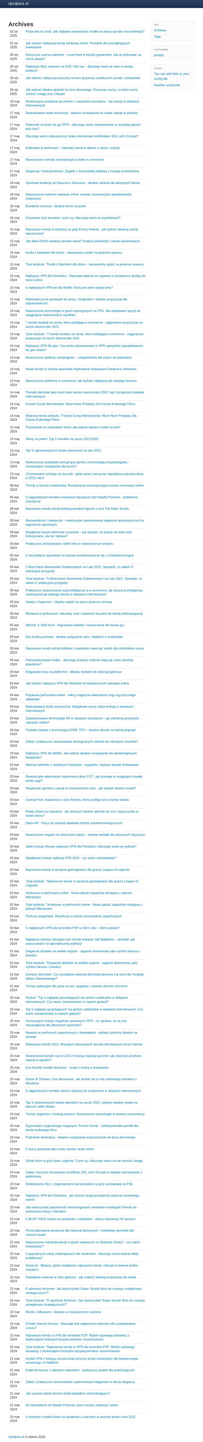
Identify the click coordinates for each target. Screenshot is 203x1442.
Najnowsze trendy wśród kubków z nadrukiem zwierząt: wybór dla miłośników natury (85, 648)
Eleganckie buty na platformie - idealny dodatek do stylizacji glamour (74, 672)
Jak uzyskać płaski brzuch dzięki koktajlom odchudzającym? (68, 1393)
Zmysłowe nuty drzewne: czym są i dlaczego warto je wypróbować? (73, 218)
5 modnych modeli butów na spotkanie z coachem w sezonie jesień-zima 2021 (81, 1417)
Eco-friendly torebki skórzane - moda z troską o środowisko (67, 1067)
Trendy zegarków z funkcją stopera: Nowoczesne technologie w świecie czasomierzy (85, 1114)
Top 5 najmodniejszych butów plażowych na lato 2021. (64, 450)
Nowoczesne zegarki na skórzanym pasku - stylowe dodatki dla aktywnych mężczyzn (85, 834)
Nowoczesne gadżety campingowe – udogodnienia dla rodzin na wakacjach (79, 357)
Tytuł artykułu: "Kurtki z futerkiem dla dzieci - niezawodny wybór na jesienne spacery (85, 264)
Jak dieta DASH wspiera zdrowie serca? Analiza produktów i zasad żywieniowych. (83, 241)
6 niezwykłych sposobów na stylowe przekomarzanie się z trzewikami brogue (80, 555)
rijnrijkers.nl (18, 3)
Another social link (167, 85)
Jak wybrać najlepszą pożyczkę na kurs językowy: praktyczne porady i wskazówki (83, 78)
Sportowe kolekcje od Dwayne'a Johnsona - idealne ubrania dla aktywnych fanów (83, 183)
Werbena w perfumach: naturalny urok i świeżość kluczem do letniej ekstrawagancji (84, 613)
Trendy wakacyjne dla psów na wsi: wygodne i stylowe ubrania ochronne (76, 986)
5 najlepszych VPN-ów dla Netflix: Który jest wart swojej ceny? (69, 287)
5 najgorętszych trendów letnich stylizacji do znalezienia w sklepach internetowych (83, 1091)
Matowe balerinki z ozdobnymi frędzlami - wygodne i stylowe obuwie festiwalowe (82, 764)
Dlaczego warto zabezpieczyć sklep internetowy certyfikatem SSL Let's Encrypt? (82, 136)
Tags (157, 36)
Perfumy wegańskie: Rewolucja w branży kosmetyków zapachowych (74, 916)
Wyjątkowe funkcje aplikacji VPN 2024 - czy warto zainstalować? (71, 858)
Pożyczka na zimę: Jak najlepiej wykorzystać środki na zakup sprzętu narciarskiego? (85, 31)
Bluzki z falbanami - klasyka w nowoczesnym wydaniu (63, 1312)
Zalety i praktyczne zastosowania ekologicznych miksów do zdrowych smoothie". (82, 741)
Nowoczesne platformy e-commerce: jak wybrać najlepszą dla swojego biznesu (81, 380)
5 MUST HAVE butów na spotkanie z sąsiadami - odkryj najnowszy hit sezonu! (80, 1219)
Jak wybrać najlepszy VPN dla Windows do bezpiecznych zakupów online (77, 683)
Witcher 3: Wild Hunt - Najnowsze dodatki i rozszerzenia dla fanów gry (75, 625)
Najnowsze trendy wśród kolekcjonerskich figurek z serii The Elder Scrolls (77, 508)
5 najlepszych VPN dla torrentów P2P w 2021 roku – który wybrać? (73, 928)
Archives (160, 30)
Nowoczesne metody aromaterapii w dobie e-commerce (65, 159)
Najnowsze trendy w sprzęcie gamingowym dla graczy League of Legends (78, 869)
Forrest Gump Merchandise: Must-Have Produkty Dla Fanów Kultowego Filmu (80, 404)
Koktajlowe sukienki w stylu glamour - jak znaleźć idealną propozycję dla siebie (81, 1277)
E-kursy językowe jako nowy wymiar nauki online (60, 1149)
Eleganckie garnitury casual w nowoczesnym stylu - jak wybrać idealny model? (81, 788)
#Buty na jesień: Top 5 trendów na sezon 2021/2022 (62, 439)
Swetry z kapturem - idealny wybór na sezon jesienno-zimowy (69, 602)
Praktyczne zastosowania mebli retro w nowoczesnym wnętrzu (69, 543)
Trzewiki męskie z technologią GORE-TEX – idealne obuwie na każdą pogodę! (81, 730)
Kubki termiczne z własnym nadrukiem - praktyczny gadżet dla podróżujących (80, 1370)
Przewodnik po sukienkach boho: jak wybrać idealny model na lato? (73, 427)
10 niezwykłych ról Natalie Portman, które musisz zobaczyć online (72, 1405)
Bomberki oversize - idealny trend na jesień (56, 206)
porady (159, 55)
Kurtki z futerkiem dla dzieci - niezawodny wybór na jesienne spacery (74, 252)
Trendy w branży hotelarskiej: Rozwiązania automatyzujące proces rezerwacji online (85, 485)
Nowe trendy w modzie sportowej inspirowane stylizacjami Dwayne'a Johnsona (81, 369)
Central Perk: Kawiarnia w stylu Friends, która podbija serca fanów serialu (77, 799)
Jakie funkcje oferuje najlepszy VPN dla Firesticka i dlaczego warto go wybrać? (81, 846)
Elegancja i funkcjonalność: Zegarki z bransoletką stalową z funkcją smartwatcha (82, 171)
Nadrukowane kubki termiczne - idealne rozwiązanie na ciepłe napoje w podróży (82, 113)
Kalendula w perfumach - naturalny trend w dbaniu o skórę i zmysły (73, 148)
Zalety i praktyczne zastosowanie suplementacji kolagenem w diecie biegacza (80, 1382)
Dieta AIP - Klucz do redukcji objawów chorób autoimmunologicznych (74, 823)
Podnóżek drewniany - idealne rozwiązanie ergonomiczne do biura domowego (80, 1137)
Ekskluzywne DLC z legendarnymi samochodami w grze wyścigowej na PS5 (79, 1184)
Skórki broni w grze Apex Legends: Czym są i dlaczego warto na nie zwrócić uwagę (84, 1160)
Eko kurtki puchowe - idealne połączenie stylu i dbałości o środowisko (74, 637)
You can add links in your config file (171, 76)
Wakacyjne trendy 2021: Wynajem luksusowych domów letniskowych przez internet (84, 1044)
